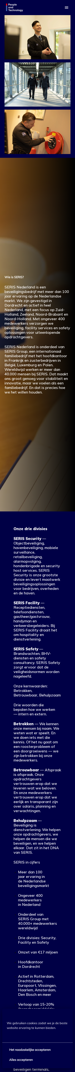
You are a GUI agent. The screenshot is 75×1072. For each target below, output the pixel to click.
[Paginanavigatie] (66, 7)
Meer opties (17, 1035)
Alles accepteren (21, 1060)
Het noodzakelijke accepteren (30, 1050)
